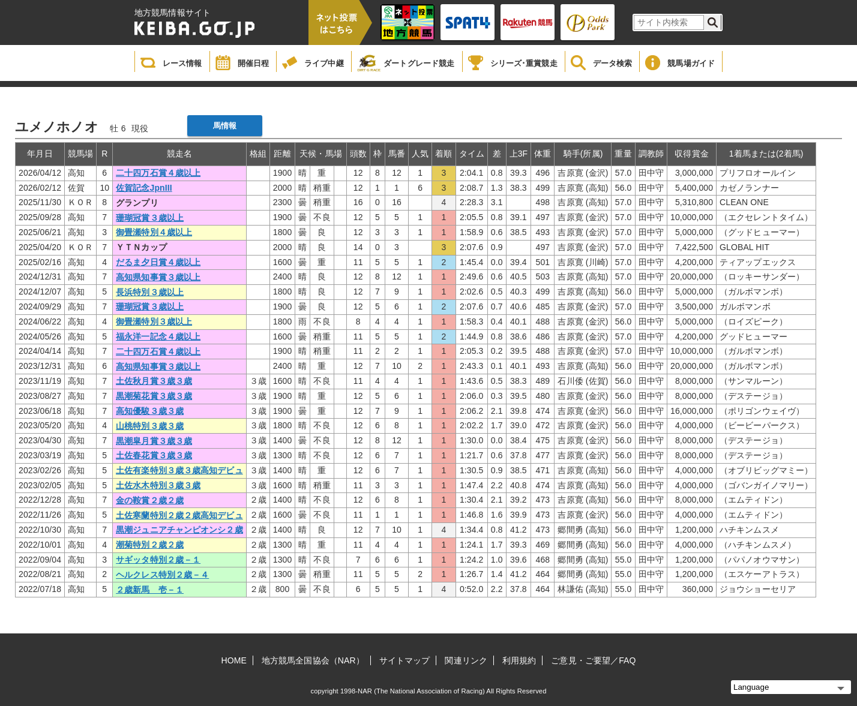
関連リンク (466, 660)
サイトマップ (404, 660)
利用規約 (519, 660)
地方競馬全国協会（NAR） (313, 660)
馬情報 (224, 125)
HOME (234, 660)
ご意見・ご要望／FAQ (593, 660)
